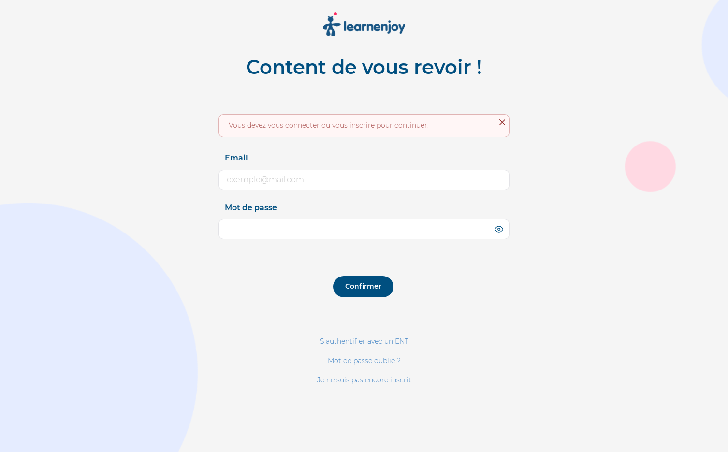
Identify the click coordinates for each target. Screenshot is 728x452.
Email (236, 157)
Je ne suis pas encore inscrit (364, 380)
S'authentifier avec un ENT (364, 341)
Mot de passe (251, 207)
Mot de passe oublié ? (364, 360)
